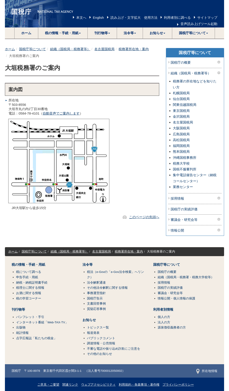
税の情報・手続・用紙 (28, 264)
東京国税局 (181, 111)
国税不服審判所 (184, 169)
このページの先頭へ (144, 217)
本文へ (81, 17)
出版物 (20, 327)
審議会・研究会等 (184, 220)
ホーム (26, 33)
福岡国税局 (181, 146)
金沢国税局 (181, 116)
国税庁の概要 (181, 62)
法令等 (88, 264)
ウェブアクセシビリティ (98, 384)
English (98, 17)
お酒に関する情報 (28, 293)
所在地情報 (206, 371)
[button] (63, 33)
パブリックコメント (101, 338)
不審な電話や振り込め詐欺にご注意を (113, 348)
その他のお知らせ (99, 353)
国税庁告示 (95, 298)
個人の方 (164, 317)
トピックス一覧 (98, 327)
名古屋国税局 (104, 49)
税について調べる (28, 272)
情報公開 (177, 230)
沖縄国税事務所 (184, 157)
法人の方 (164, 322)
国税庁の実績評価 (184, 209)
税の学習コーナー (28, 298)
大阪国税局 (181, 128)
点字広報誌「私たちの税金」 (36, 338)
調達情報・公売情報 (101, 343)
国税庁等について (32, 49)
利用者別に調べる (177, 17)
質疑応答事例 (96, 309)
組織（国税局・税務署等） (70, 49)
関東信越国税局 (184, 105)
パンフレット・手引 (30, 317)
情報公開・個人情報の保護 (176, 298)
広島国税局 (181, 134)
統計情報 (22, 333)
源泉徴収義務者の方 (172, 327)
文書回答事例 (96, 303)
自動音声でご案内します (61, 113)
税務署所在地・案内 (134, 49)
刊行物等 (18, 309)
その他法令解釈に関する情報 (107, 287)
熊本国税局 (181, 151)
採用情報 (177, 198)
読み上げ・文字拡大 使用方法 (133, 17)
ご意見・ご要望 (48, 384)
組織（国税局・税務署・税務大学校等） (186, 277)
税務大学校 (181, 163)
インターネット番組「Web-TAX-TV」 (42, 322)
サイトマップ (207, 17)
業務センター (183, 187)
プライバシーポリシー (178, 384)
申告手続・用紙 (27, 277)
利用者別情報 (163, 309)
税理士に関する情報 (30, 287)
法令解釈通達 (96, 282)
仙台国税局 (181, 99)
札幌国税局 (181, 93)
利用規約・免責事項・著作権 (139, 384)
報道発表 (93, 333)
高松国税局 (181, 140)
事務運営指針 (96, 293)
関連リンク (70, 384)
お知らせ (89, 320)
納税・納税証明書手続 (31, 282)
